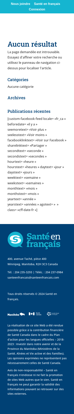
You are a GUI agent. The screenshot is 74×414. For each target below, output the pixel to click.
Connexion (37, 9)
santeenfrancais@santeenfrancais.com (33, 277)
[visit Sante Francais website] (53, 317)
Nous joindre (20, 4)
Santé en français (47, 4)
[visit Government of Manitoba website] (16, 320)
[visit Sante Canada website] (34, 319)
